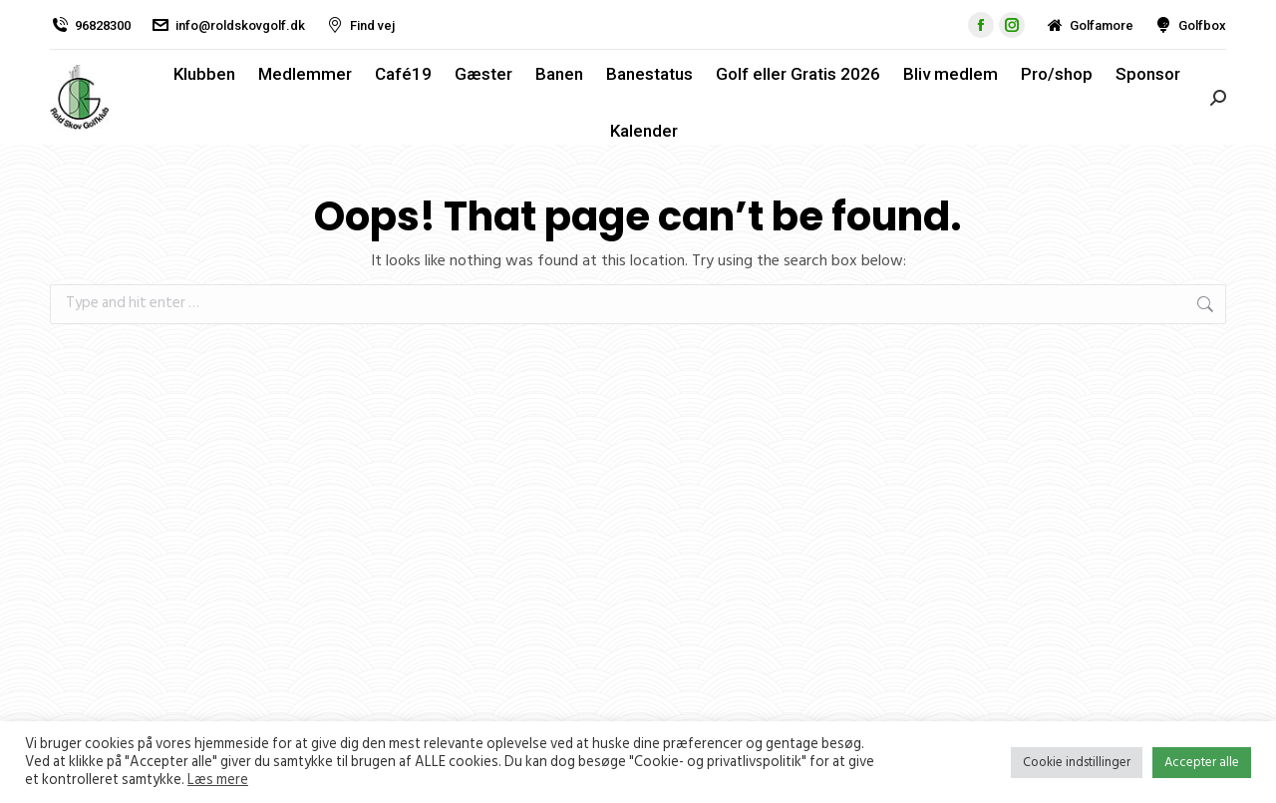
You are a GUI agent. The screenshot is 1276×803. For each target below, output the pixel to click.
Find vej (360, 25)
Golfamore (1089, 25)
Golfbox (1189, 25)
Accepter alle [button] (1201, 762)
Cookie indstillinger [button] (1076, 762)
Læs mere (217, 780)
